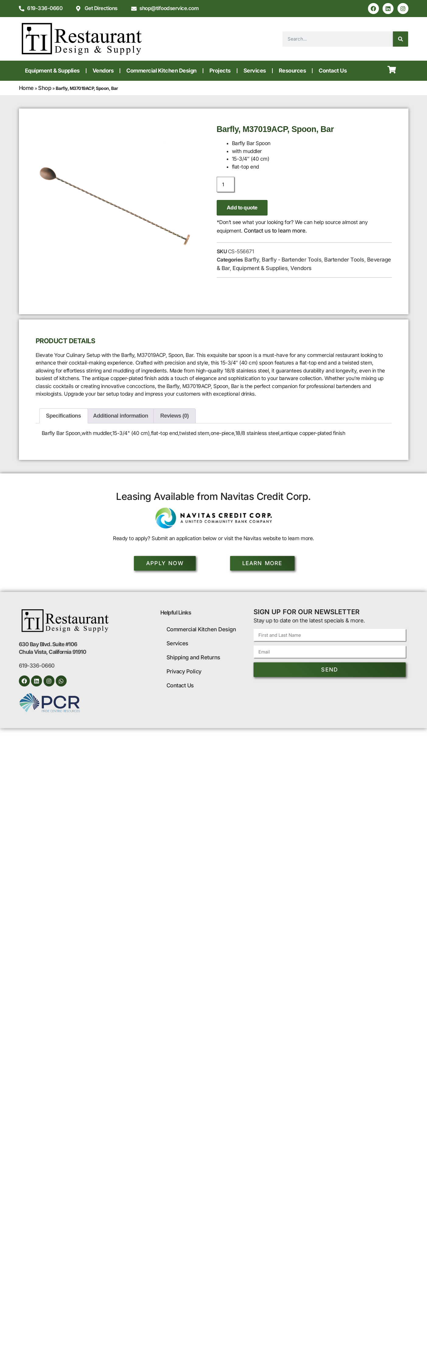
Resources (292, 70)
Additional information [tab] (120, 416)
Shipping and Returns (193, 657)
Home (26, 88)
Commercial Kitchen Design (161, 70)
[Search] (400, 39)
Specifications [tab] (63, 416)
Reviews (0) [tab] (174, 416)
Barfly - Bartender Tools (291, 259)
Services (254, 70)
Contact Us (333, 70)
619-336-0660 (37, 666)
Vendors (103, 70)
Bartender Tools (344, 259)
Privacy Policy (183, 671)
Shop (44, 88)
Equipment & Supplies (52, 70)
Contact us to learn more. (275, 230)
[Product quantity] (225, 184)
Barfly (251, 259)
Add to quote (242, 208)
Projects (220, 70)
